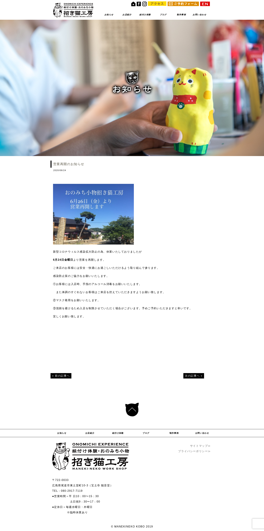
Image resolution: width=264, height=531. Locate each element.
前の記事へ (62, 375)
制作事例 (181, 14)
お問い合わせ (199, 14)
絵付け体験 (145, 14)
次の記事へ (192, 375)
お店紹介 (126, 14)
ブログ (163, 14)
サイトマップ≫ (200, 445)
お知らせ (108, 14)
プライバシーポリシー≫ (194, 451)
